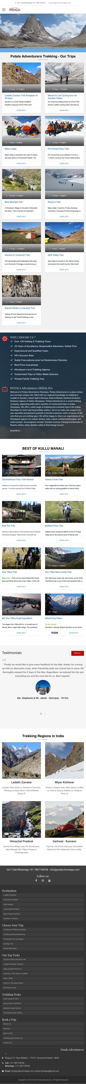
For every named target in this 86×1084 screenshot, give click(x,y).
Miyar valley (10, 149)
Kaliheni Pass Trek (54, 526)
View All (77, 653)
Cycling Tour (8, 944)
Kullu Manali (8, 905)
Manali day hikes (10, 948)
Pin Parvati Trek (9, 988)
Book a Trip (7, 1033)
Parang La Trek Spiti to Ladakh (15, 974)
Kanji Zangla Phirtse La (12, 969)
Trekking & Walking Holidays (14, 930)
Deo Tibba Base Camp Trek (58, 572)
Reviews (6, 1029)
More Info (21, 110)
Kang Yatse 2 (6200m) (12, 1004)
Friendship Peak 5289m (12, 1013)
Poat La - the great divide (13, 983)
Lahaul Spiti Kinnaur (11, 909)
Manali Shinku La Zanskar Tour (20, 308)
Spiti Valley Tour (56, 255)
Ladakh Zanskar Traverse (13, 964)
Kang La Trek (54, 202)
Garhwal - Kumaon (10, 919)
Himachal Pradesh (10, 900)
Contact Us (7, 1043)
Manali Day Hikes (53, 618)
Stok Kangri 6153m (11, 999)
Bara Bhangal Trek (14, 202)
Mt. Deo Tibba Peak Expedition (17, 618)
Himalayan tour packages (13, 939)
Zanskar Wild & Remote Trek (14, 960)
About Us (7, 1024)
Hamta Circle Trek (54, 479)
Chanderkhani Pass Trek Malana (18, 479)
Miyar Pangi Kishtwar (11, 914)
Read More (15, 431)
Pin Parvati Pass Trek (58, 149)
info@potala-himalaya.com (61, 3)
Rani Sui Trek (8, 526)
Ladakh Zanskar (9, 895)
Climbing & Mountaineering (14, 934)
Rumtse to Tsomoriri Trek (17, 255)
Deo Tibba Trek (9, 572)
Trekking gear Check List (13, 1038)
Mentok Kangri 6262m (12, 1008)
